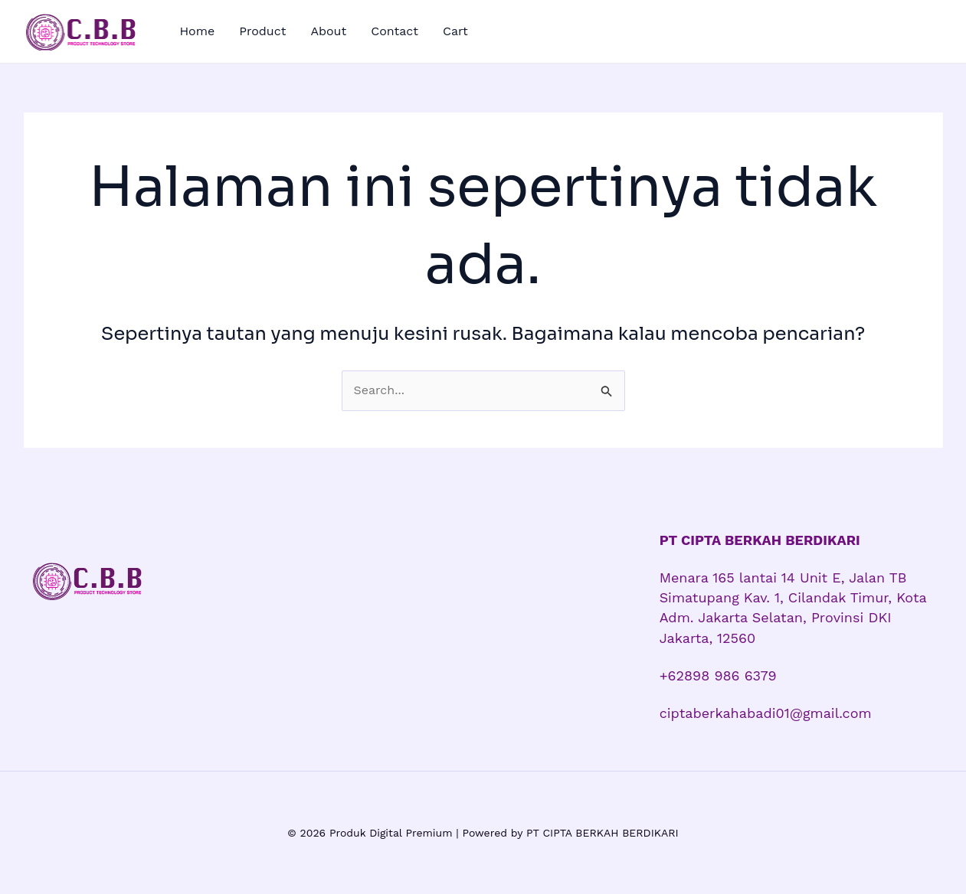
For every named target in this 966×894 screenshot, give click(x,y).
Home (197, 31)
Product (262, 31)
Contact (394, 31)
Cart (455, 31)
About (328, 31)
